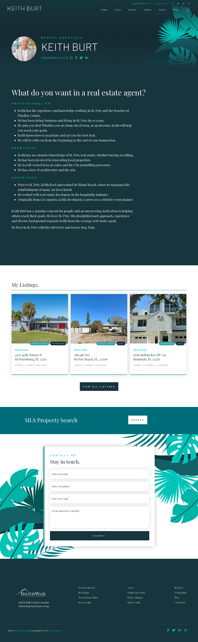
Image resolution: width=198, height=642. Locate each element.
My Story (178, 587)
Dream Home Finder (88, 597)
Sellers (147, 9)
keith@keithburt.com (142, 3)
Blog (175, 9)
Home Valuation (135, 597)
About (162, 9)
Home (104, 9)
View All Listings (97, 386)
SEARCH (136, 420)
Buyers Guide (84, 602)
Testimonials (180, 592)
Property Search (86, 587)
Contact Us (179, 602)
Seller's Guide (134, 602)
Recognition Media (22, 630)
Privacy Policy (53, 630)
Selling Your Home (136, 592)
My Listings (83, 592)
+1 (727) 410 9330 (161, 3)
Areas (118, 9)
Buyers (132, 9)
